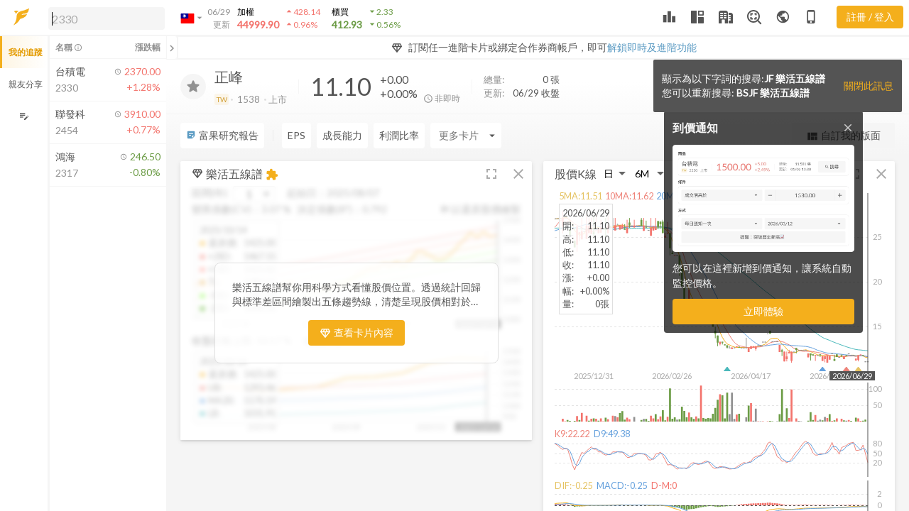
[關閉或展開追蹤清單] (172, 47)
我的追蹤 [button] (26, 52)
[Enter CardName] (465, 135)
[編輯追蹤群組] (24, 116)
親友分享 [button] (26, 84)
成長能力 (342, 135)
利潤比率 (399, 135)
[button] (104, 17)
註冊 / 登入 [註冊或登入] (870, 17)
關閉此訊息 (868, 85)
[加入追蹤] (193, 86)
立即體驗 (763, 311)
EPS (296, 135)
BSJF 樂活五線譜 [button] (773, 93)
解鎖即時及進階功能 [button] (652, 47)
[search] (106, 18)
